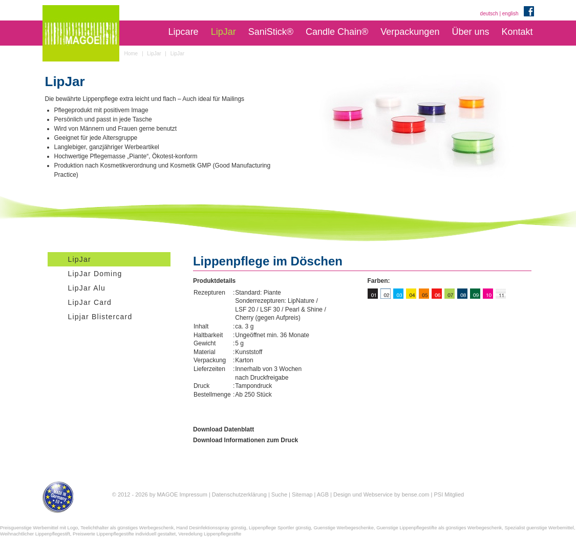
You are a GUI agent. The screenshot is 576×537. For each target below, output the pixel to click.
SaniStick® (270, 32)
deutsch (489, 13)
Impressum (193, 494)
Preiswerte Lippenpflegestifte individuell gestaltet (124, 533)
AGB (323, 494)
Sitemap (302, 494)
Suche (279, 494)
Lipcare (183, 32)
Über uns (470, 32)
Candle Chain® (337, 32)
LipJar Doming (95, 274)
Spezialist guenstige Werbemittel (538, 527)
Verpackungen (409, 32)
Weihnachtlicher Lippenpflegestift (35, 533)
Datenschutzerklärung (239, 494)
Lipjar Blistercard (100, 317)
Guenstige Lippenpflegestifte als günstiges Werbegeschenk (439, 527)
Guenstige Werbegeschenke (343, 527)
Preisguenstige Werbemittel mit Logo (39, 527)
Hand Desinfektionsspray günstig (211, 527)
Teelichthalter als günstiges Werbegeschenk (127, 527)
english (510, 13)
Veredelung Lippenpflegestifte (209, 533)
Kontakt (516, 32)
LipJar (223, 32)
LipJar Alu (86, 288)
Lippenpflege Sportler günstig (280, 527)
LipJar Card (90, 302)
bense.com (416, 494)
